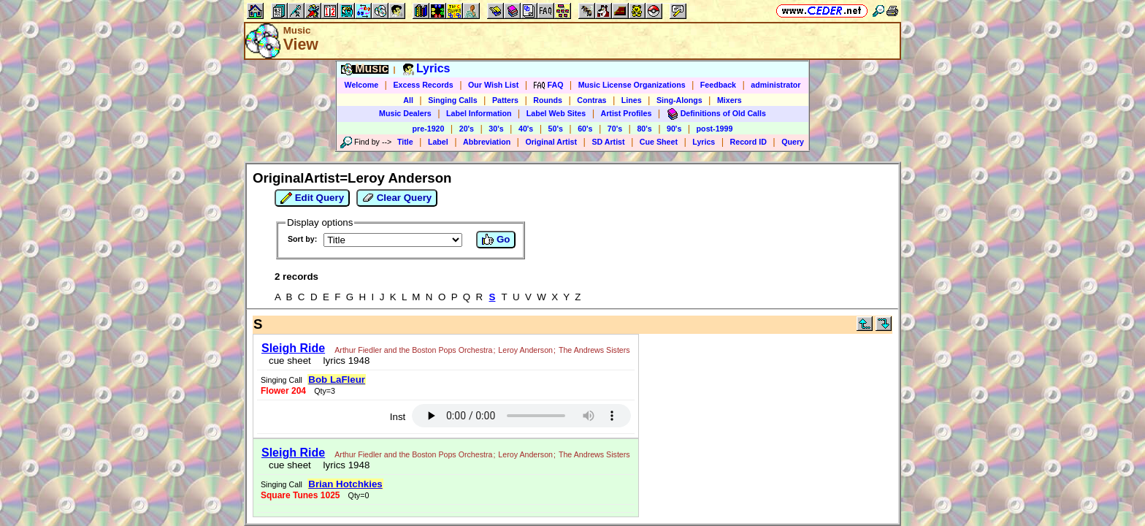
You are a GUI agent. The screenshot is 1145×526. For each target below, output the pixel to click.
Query (792, 141)
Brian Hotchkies (558, 396)
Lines (631, 100)
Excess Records (423, 84)
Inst (655, 350)
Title (405, 141)
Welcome (362, 84)
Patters (505, 100)
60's (585, 128)
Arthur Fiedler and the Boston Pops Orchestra (409, 345)
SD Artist (607, 141)
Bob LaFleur (596, 343)
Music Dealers (405, 113)
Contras (591, 100)
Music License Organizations (632, 84)
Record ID (748, 141)
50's (555, 128)
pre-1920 (429, 128)
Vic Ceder (565, 467)
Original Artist (551, 141)
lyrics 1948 (339, 367)
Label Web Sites (556, 113)
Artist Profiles (626, 113)
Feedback (718, 84)
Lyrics (703, 141)
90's (674, 128)
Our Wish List (493, 84)
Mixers (729, 100)
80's (644, 128)
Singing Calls (453, 100)
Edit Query (312, 198)
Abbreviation (486, 141)
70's (615, 128)
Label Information (478, 113)
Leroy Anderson (284, 356)
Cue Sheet (659, 141)
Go (496, 239)
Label (438, 141)
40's (525, 128)
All (408, 100)
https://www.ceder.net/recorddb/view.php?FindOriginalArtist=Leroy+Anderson (572, 450)
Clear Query (397, 198)
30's (496, 128)
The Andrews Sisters (353, 356)
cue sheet (285, 367)
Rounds (547, 100)
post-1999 (715, 128)
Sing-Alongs (679, 100)
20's (466, 128)
